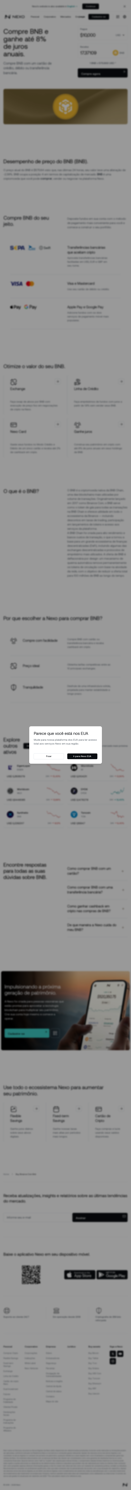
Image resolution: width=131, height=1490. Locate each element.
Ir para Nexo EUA (82, 756)
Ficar (49, 756)
